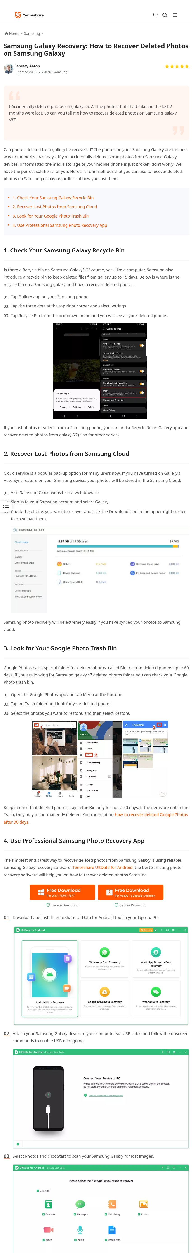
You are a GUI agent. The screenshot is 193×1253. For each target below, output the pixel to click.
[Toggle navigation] (173, 15)
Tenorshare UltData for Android (102, 867)
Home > (15, 33)
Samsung (60, 72)
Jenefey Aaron (27, 66)
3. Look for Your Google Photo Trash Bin (51, 216)
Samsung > (34, 33)
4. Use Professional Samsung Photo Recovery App (60, 225)
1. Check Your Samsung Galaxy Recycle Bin (53, 197)
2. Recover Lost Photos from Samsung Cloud (55, 206)
